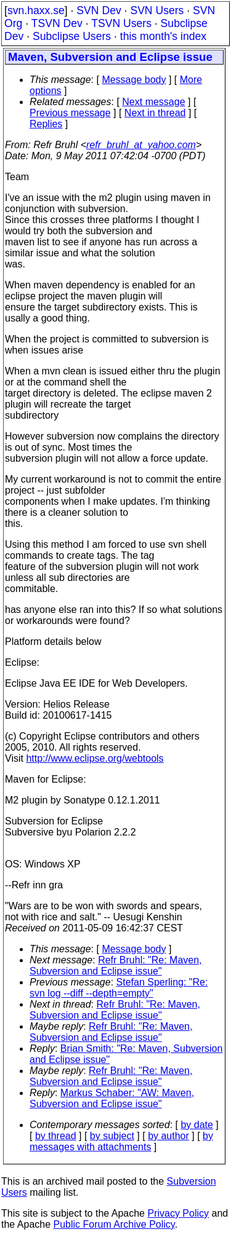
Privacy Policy (178, 1213)
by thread (55, 1136)
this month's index (163, 36)
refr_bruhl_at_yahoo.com (141, 145)
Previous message (70, 113)
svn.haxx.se (36, 10)
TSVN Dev (57, 23)
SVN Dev (98, 10)
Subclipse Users (72, 36)
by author (168, 1136)
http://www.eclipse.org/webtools (94, 758)
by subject (112, 1136)
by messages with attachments (121, 1141)
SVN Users (157, 10)
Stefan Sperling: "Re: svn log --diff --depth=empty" (119, 987)
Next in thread (155, 113)
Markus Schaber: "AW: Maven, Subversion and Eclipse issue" (112, 1098)
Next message (153, 102)
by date (196, 1125)
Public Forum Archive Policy (114, 1224)
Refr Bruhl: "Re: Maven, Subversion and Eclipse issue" (116, 965)
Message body (134, 79)
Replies (46, 124)
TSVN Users (121, 23)
